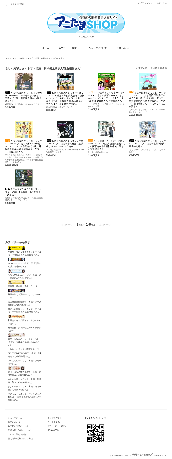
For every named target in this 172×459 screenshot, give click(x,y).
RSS (49, 430)
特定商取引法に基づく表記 (20, 438)
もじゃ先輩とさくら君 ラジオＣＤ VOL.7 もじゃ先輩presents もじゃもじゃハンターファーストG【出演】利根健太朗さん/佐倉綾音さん (106, 96)
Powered (146, 456)
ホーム (45, 48)
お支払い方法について (18, 426)
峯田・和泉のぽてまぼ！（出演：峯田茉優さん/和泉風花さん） (24, 371)
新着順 (163, 68)
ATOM (56, 430)
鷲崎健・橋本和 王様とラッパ (22, 283)
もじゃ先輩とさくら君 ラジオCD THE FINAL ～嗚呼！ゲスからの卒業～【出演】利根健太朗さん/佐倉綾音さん (23, 97)
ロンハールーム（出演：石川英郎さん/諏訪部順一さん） (24, 263)
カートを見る (53, 422)
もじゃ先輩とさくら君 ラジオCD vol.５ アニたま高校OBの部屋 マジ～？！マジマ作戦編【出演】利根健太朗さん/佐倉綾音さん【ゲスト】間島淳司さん (23, 146)
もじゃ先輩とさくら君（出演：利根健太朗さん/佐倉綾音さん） (41, 58)
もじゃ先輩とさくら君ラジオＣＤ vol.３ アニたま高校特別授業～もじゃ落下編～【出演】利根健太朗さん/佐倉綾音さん (106, 145)
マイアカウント (145, 3)
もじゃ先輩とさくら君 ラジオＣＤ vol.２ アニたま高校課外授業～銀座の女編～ (148, 144)
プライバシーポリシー (57, 426)
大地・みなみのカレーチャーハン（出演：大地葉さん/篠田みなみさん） (23, 340)
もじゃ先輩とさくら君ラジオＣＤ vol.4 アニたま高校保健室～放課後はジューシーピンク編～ (64, 144)
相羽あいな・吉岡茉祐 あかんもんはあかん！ (24, 320)
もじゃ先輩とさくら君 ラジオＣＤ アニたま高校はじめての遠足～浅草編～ (23, 192)
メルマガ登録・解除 (17, 434)
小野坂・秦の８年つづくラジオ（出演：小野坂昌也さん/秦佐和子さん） (24, 251)
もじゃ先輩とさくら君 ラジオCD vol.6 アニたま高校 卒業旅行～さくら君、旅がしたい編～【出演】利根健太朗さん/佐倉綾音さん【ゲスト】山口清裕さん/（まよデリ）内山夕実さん (147, 99)
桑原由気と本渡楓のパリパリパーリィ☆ (24, 294)
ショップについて (98, 48)
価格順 (153, 68)
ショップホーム (15, 418)
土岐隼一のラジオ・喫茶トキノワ (23, 349)
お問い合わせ (123, 48)
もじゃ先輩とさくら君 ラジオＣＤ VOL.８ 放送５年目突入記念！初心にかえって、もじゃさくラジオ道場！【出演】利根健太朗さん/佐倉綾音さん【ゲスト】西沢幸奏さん (65, 98)
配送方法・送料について (19, 430)
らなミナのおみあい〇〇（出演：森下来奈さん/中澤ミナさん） (24, 274)
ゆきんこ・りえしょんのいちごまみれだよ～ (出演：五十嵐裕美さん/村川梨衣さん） (24, 397)
